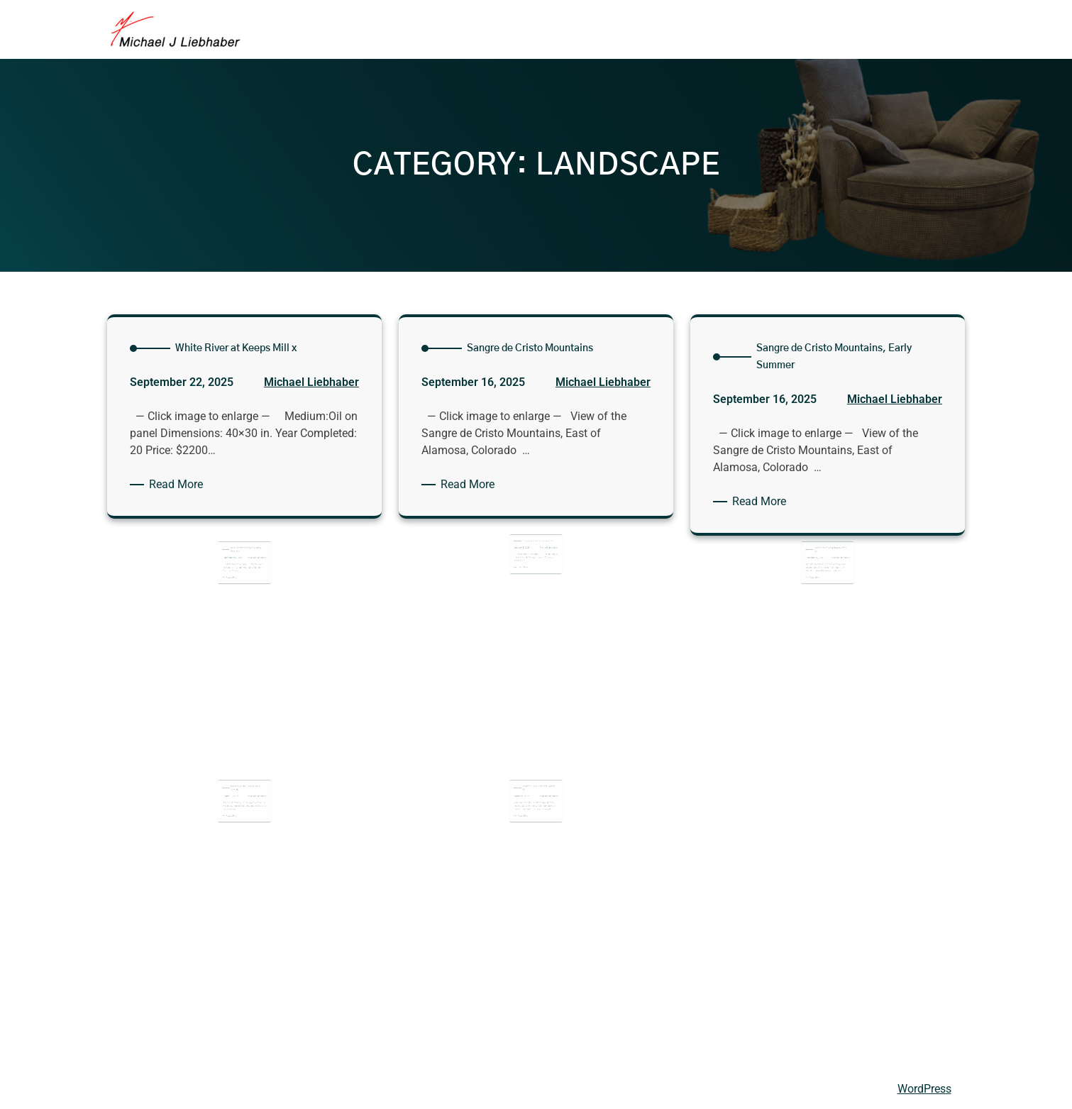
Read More (178, 484)
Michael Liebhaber (311, 383)
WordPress (924, 1089)
